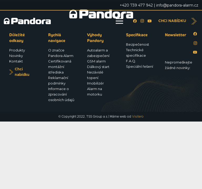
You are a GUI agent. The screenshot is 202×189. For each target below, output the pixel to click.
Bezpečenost (137, 44)
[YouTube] (149, 21)
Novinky (16, 56)
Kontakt (16, 61)
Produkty (17, 50)
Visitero (138, 116)
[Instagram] (142, 21)
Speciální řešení (139, 66)
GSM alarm (96, 61)
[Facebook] (135, 21)
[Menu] (119, 21)
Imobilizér (95, 83)
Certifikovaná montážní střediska (59, 66)
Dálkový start (98, 67)
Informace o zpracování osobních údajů (61, 94)
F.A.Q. (131, 61)
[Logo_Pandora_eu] (27, 21)
